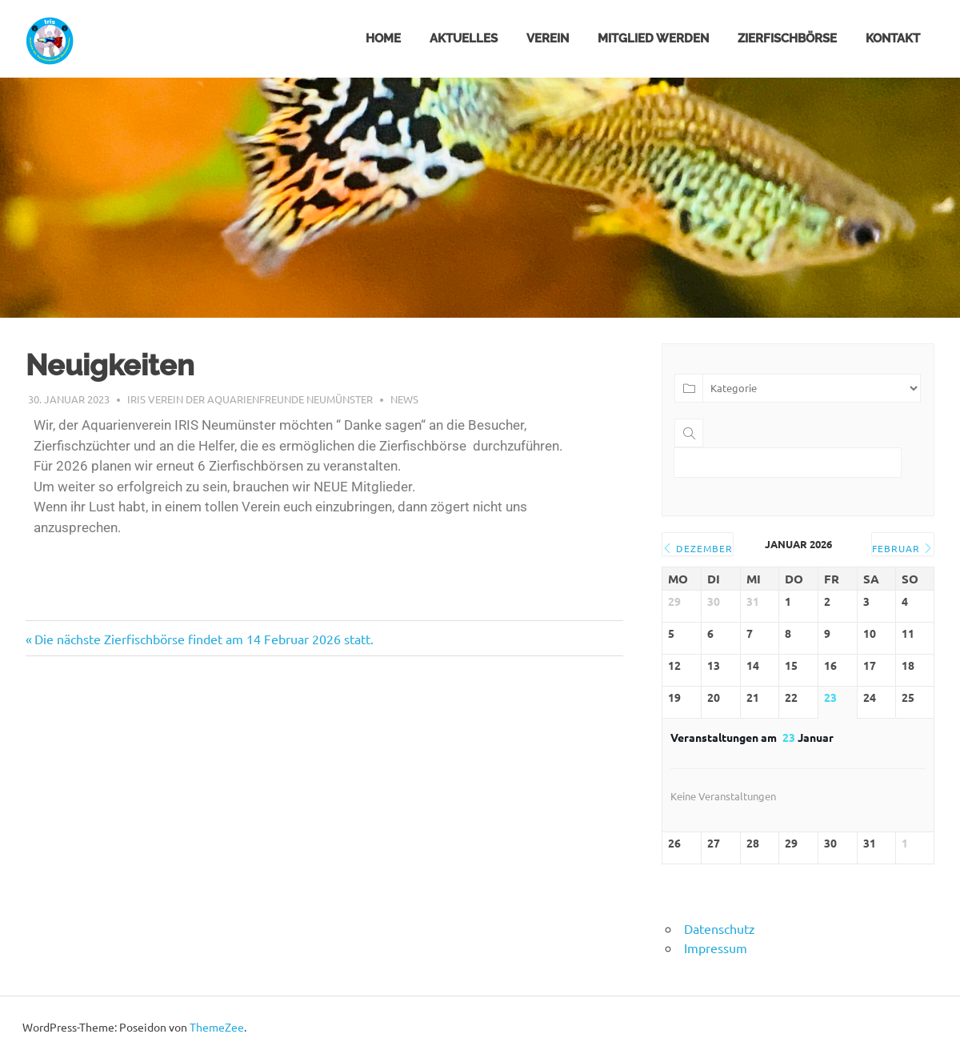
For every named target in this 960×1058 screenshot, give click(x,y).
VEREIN (547, 38)
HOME (383, 38)
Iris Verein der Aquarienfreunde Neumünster (250, 399)
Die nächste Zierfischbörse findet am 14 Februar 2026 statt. (204, 639)
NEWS (404, 399)
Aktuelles (464, 38)
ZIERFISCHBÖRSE (787, 38)
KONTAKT (893, 38)
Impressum (715, 948)
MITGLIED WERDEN (653, 38)
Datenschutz (719, 928)
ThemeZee (217, 1027)
